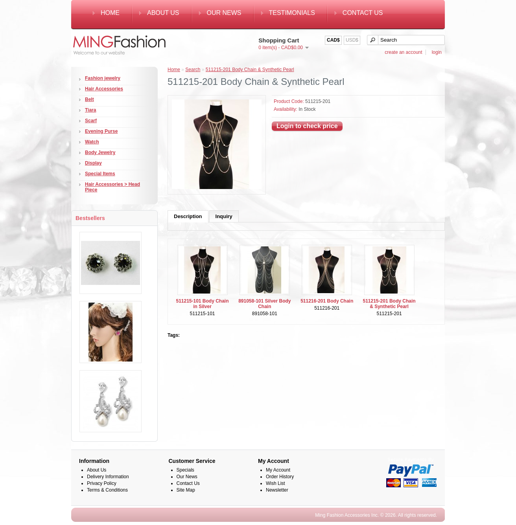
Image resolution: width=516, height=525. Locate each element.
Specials (185, 470)
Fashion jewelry (102, 78)
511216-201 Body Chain (326, 301)
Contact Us (363, 12)
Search (192, 69)
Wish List (275, 483)
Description (188, 216)
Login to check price (307, 126)
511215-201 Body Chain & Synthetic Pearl (250, 69)
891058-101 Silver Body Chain (264, 303)
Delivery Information (108, 476)
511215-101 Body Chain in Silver (202, 303)
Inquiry (224, 216)
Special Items (100, 173)
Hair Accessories (104, 89)
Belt (89, 99)
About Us (163, 12)
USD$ (352, 40)
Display (93, 163)
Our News (224, 12)
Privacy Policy (101, 483)
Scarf (91, 120)
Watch (92, 142)
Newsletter (277, 490)
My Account (278, 470)
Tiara (90, 110)
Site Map (186, 490)
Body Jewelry (100, 152)
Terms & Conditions (107, 490)
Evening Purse (101, 131)
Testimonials (292, 12)
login (437, 52)
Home (110, 12)
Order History (280, 476)
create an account (403, 52)
